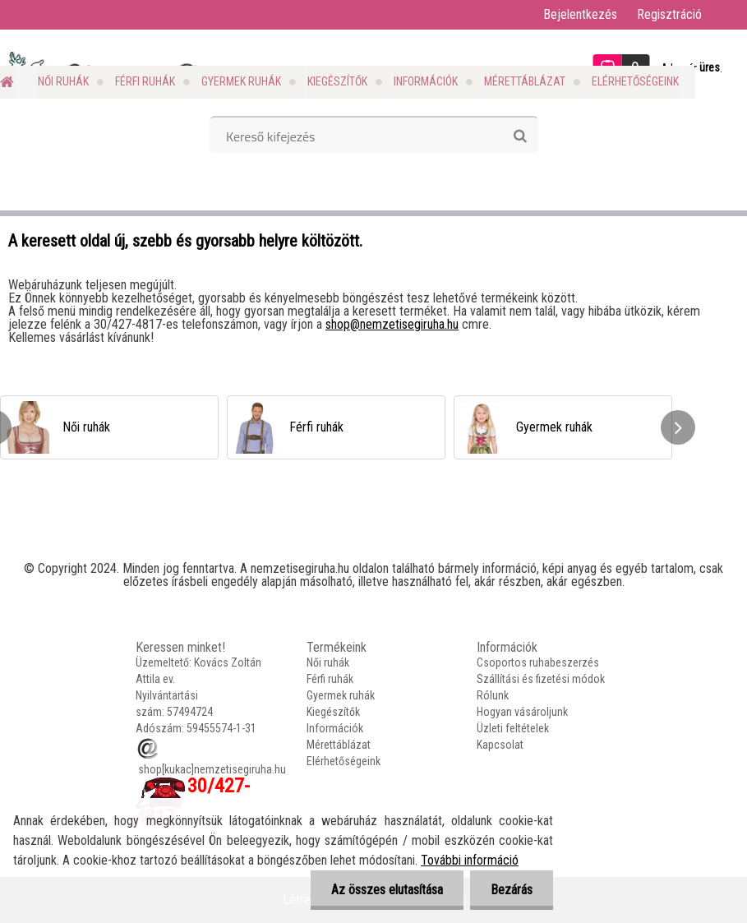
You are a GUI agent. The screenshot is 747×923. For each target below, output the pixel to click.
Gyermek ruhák (241, 81)
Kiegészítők (337, 81)
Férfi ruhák (145, 81)
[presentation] (678, 427)
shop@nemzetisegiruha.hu (392, 324)
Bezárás (512, 890)
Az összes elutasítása (387, 890)
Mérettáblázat (524, 81)
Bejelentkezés (580, 14)
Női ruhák (63, 81)
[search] (519, 136)
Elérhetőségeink (635, 81)
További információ (470, 860)
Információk (426, 81)
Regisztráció (669, 14)
